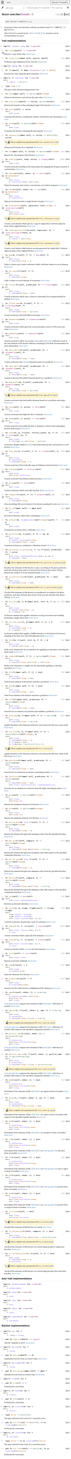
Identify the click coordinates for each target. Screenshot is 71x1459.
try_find (13, 732)
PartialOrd (23, 1042)
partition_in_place (18, 550)
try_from (17, 1422)
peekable (13, 333)
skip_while (14, 350)
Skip (37, 407)
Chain (42, 173)
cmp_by (12, 1010)
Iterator (19, 78)
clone (11, 50)
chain (11, 173)
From (14, 1379)
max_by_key (14, 822)
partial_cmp (15, 1033)
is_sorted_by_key (17, 1253)
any (10, 686)
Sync (14, 1300)
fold (11, 640)
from (15, 1383)
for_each (13, 271)
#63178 (49, 748)
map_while (14, 382)
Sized (16, 113)
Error (13, 1415)
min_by (12, 878)
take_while (14, 366)
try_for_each (15, 622)
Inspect (41, 494)
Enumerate (34, 319)
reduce (12, 656)
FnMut (11, 82)
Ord (20, 801)
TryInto (19, 1433)
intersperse (15, 205)
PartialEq (23, 1086)
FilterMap (10, 306)
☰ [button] (2, 2)
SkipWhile (10, 352)
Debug (14, 66)
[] (63, 14)
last (11, 123)
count (11, 109)
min (10, 808)
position (13, 760)
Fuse (26, 483)
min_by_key (14, 859)
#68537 (54, 395)
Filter (48, 285)
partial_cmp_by (16, 1054)
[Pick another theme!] (2, 7)
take (11, 418)
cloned (12, 940)
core (12, 14)
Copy (13, 932)
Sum (13, 971)
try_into (17, 1448)
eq (10, 1080)
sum (10, 965)
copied (12, 926)
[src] (66, 14)
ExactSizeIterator (28, 785)
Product (15, 985)
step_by (12, 159)
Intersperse (11, 208)
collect (12, 520)
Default (15, 540)
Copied (41, 926)
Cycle (28, 953)
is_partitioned (16, 577)
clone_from (14, 58)
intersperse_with (17, 230)
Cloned (41, 940)
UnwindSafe (17, 1317)
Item (13, 86)
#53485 (50, 1222)
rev (10, 896)
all (10, 672)
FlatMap (45, 451)
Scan (11, 435)
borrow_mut (18, 1371)
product (12, 978)
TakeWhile (10, 368)
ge (10, 1193)
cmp (10, 992)
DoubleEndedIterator (29, 556)
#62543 (62, 562)
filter (12, 285)
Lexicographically (11, 1003)
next (11, 94)
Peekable (32, 333)
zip (10, 189)
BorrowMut (17, 1363)
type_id (17, 1339)
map (10, 255)
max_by (12, 841)
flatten (12, 469)
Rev (24, 896)
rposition (14, 776)
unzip (11, 908)
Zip (38, 189)
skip (11, 407)
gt (10, 1175)
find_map (13, 715)
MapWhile (9, 385)
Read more (31, 54)
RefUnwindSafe (19, 1284)
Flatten (31, 469)
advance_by (14, 135)
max (10, 795)
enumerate (14, 319)
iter (18, 14)
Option (21, 82)
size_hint (14, 101)
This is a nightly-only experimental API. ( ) (32, 141)
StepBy (45, 159)
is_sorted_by (15, 1231)
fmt (10, 70)
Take (37, 418)
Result (52, 70)
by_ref (12, 508)
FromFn (25, 14)
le (10, 1157)
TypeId (36, 1339)
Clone (14, 46)
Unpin (14, 1308)
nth (10, 151)
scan (11, 433)
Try (13, 612)
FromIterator (27, 520)
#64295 (52, 1023)
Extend (23, 540)
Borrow (15, 1347)
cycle (11, 953)
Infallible (35, 744)
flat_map (13, 451)
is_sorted (14, 1211)
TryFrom (19, 1406)
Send (14, 1292)
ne (10, 1121)
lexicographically (50, 1150)
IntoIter (13, 176)
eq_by (11, 1098)
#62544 (59, 587)
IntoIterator (17, 182)
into (15, 1399)
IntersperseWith (13, 233)
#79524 (56, 218)
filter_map (14, 303)
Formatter (34, 70)
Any (13, 1331)
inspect (12, 494)
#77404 (55, 142)
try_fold (13, 601)
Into (17, 1391)
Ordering (45, 849)
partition (14, 534)
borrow (16, 1355)
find (11, 699)
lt (10, 1139)
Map (37, 255)
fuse (11, 483)
